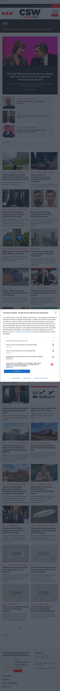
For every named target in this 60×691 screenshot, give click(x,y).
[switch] (52, 345)
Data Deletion (16, 378)
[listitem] (30, 341)
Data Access (27, 378)
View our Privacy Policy (41, 378)
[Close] (56, 313)
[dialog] (30, 345)
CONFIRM (17, 371)
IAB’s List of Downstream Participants (23, 332)
